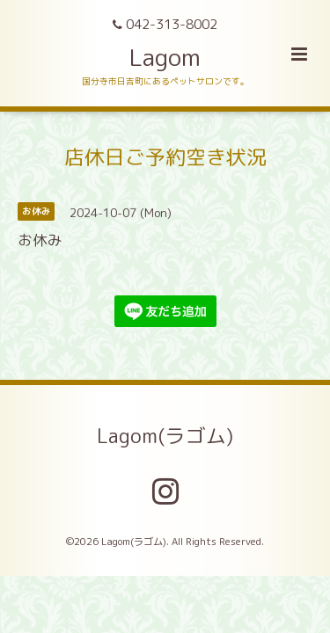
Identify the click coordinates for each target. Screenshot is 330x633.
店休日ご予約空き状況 (165, 156)
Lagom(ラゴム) (165, 435)
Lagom (165, 57)
